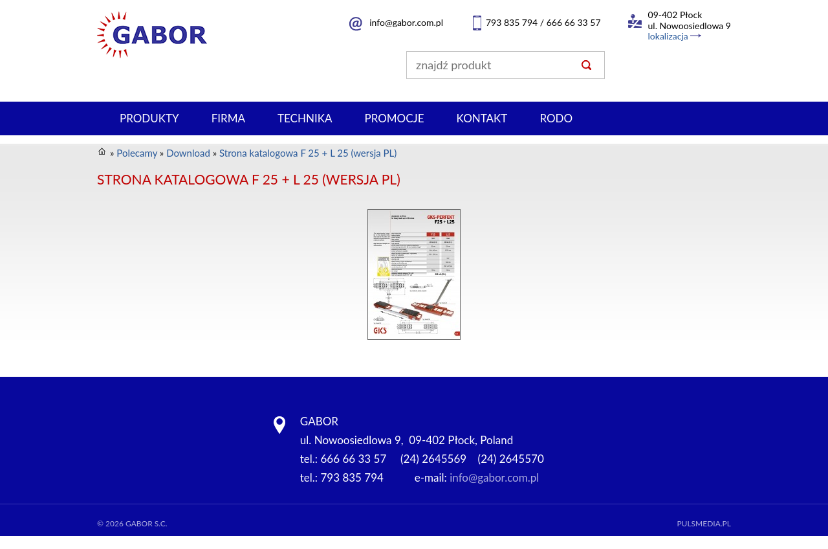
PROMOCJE (394, 118)
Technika (305, 118)
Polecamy (136, 153)
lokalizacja (668, 36)
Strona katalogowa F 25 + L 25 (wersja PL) (308, 153)
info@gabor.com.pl (406, 22)
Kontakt (482, 118)
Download (188, 153)
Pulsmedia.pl (704, 523)
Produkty (149, 118)
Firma (228, 118)
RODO (555, 118)
